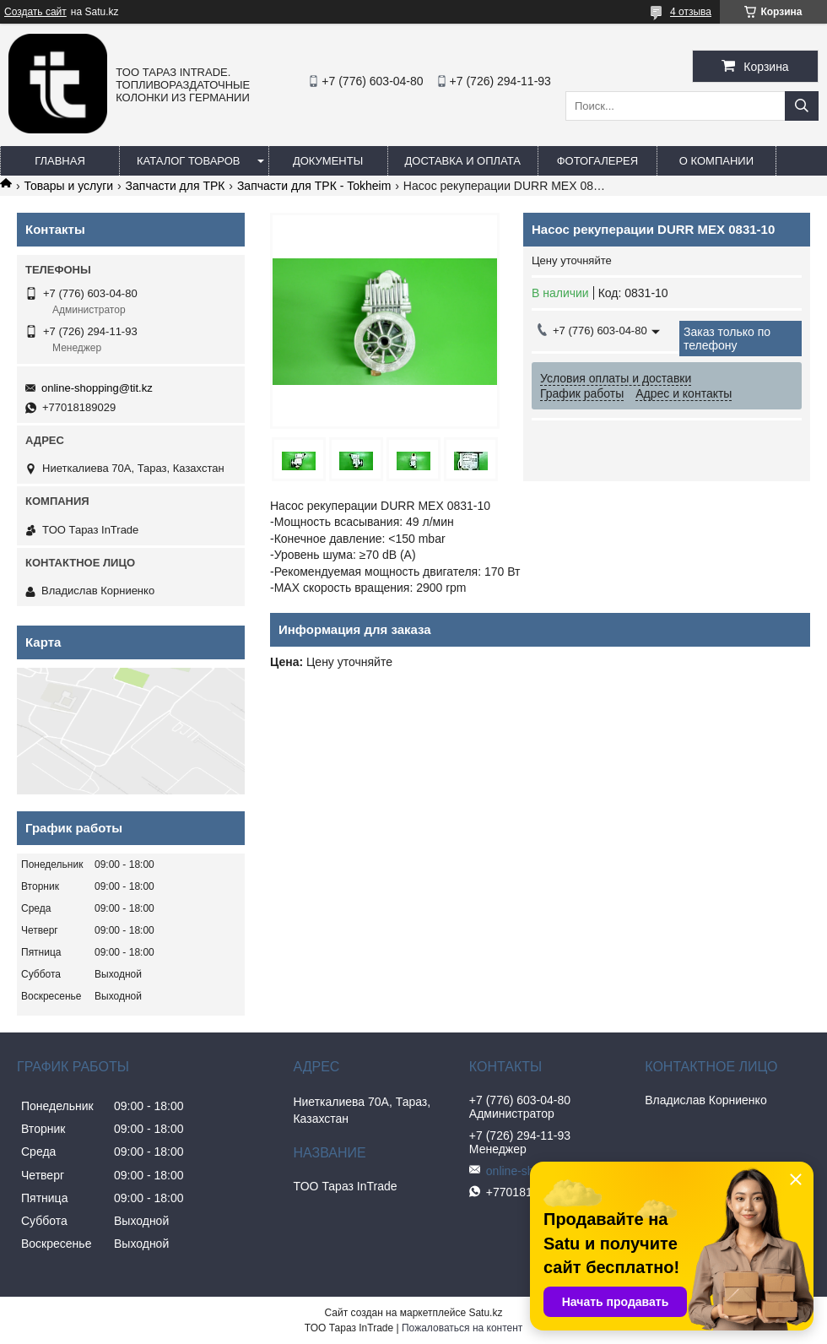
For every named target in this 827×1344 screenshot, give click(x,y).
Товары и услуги (68, 185)
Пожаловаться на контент (462, 1328)
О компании (716, 160)
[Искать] (802, 106)
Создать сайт (35, 12)
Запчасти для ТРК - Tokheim (314, 185)
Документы (328, 160)
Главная (60, 160)
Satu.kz (485, 1313)
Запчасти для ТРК (175, 185)
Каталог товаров (189, 160)
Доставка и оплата (463, 160)
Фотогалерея (598, 160)
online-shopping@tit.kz (97, 388)
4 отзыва (690, 12)
